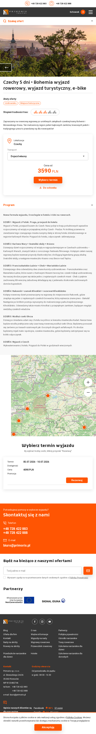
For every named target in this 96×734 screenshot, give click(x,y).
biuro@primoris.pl (16, 545)
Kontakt (7, 638)
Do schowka (47, 187)
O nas (33, 630)
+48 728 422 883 (35, 3)
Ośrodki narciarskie (67, 638)
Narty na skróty (10, 642)
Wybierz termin (48, 180)
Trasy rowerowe (66, 642)
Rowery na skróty (11, 646)
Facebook (48, 708)
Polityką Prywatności (78, 578)
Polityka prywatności (68, 634)
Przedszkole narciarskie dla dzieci (14, 655)
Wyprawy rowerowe (40, 642)
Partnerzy (62, 630)
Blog (5, 630)
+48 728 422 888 (60, 3)
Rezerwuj (76, 480)
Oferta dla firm (10, 634)
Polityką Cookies (74, 717)
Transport (12, 150)
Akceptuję (48, 727)
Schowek (77, 12)
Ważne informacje (39, 634)
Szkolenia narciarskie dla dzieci (70, 648)
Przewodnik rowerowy (41, 646)
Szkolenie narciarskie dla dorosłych (70, 655)
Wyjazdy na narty (39, 638)
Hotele (34, 653)
